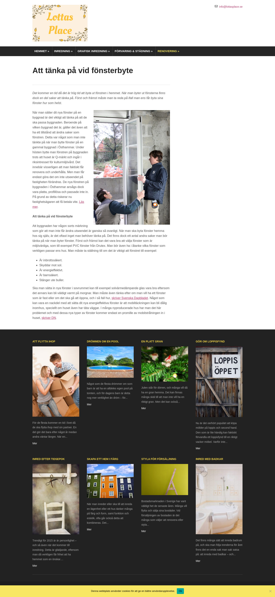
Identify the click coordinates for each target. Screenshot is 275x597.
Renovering (168, 51)
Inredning (63, 51)
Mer (34, 443)
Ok (180, 591)
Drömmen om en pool (103, 341)
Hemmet (41, 51)
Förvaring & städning (134, 51)
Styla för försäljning (158, 459)
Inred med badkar (209, 459)
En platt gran (152, 341)
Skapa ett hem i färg (102, 459)
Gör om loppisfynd (210, 341)
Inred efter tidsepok (48, 459)
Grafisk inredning (94, 51)
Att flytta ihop (43, 341)
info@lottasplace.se (231, 6)
